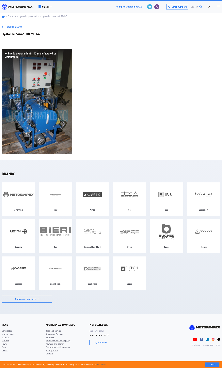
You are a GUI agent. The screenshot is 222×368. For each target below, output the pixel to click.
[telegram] (149, 7)
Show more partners (27, 299)
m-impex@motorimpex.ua (129, 6)
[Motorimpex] (18, 199)
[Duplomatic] (92, 273)
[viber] (157, 7)
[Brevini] (129, 236)
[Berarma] (18, 236)
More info (101, 364)
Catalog (44, 6)
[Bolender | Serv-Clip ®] (92, 236)
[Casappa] (18, 273)
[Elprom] (129, 273)
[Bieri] (55, 236)
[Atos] (129, 199)
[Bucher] (166, 236)
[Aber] (55, 199)
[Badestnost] (203, 199)
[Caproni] (203, 236)
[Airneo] (92, 199)
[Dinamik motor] (55, 273)
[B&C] (166, 199)
